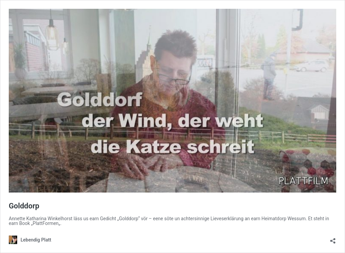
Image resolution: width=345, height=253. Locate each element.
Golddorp (24, 206)
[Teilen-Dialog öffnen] (333, 238)
